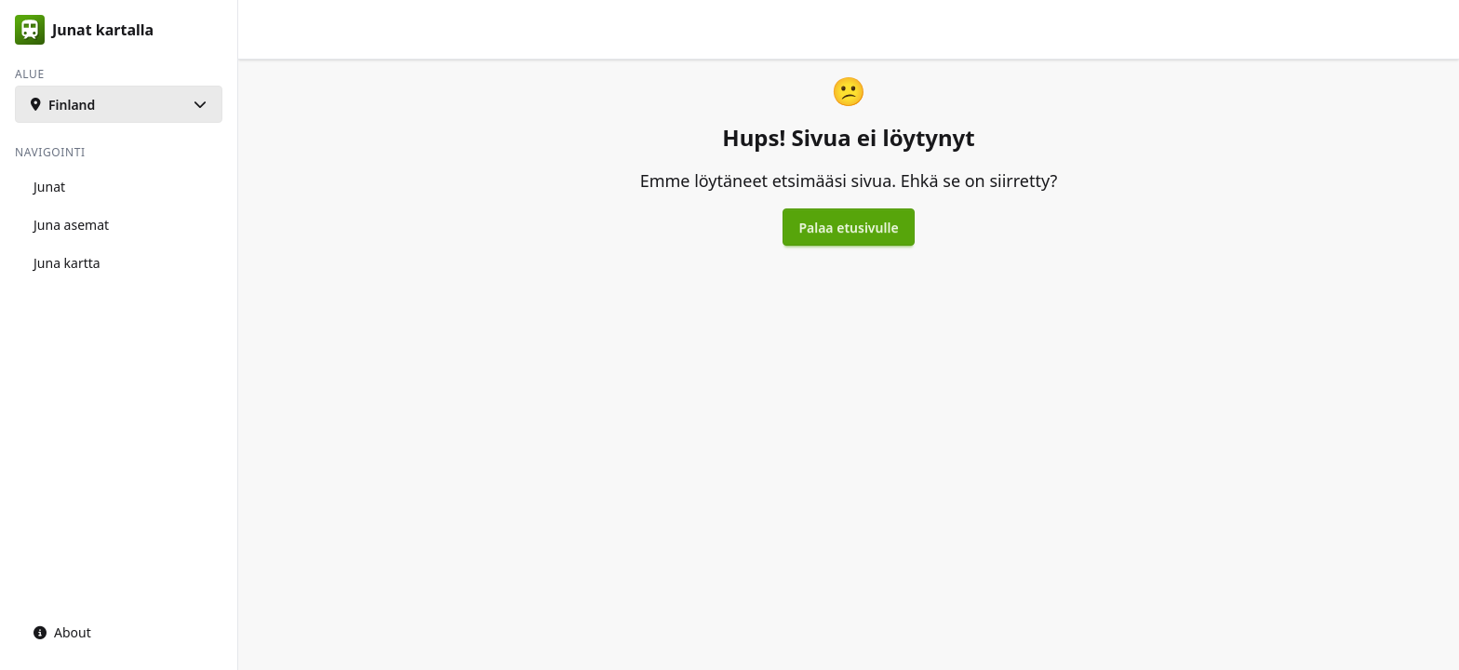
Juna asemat (71, 225)
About (62, 632)
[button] (118, 104)
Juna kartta (66, 263)
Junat (49, 186)
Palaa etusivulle (848, 227)
